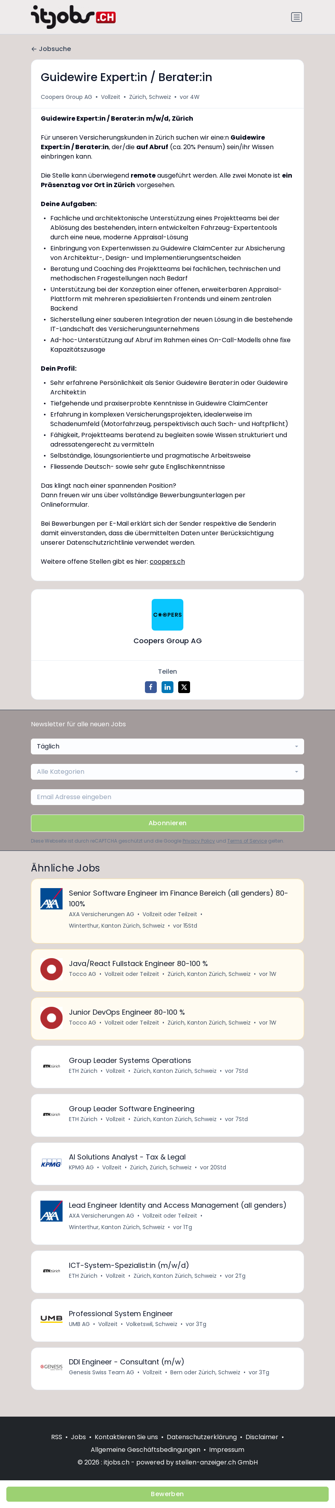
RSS (56, 1437)
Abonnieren (167, 823)
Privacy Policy (199, 840)
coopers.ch (167, 561)
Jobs (78, 1437)
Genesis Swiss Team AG (102, 1383)
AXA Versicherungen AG (102, 915)
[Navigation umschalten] (296, 17)
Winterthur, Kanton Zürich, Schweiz (117, 926)
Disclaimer (262, 1437)
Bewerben (167, 1494)
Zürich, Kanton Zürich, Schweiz (209, 976)
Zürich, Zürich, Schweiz (161, 1174)
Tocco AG (83, 976)
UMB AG (79, 1333)
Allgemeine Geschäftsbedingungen (145, 1449)
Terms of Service (247, 840)
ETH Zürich (83, 1075)
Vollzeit (110, 97)
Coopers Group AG (66, 97)
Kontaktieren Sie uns (126, 1437)
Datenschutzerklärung (202, 1437)
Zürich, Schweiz (150, 97)
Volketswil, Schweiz (152, 1333)
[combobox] (167, 746)
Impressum (226, 1449)
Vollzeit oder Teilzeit (170, 915)
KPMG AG (81, 1174)
